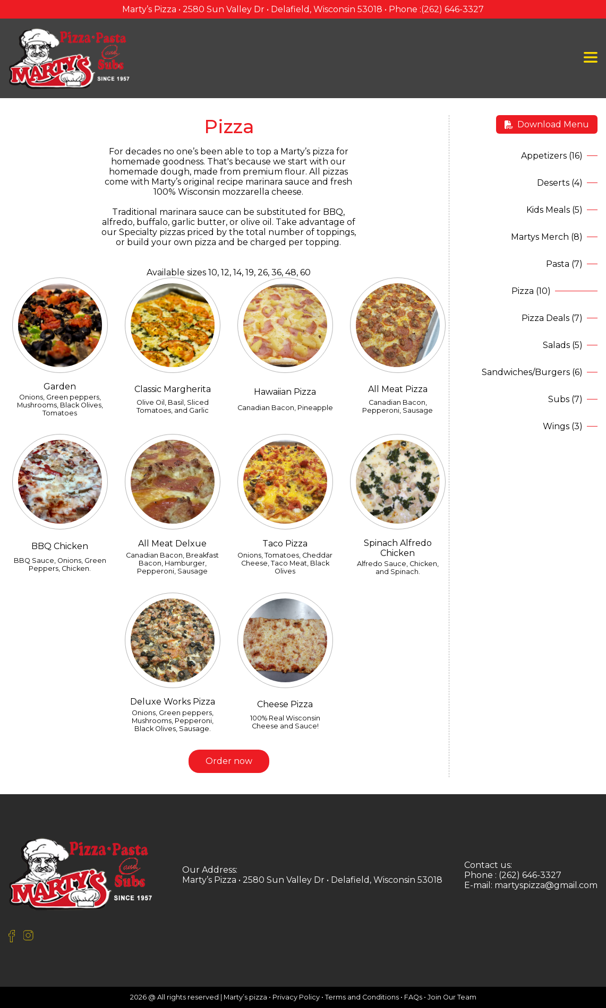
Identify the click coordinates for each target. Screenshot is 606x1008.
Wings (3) (563, 426)
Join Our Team (452, 997)
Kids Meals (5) (554, 210)
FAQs (413, 997)
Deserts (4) (560, 183)
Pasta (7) (564, 264)
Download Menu (547, 124)
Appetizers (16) (552, 156)
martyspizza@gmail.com (546, 885)
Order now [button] (229, 761)
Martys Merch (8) (547, 237)
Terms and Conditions (362, 997)
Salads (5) (563, 345)
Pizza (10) (531, 291)
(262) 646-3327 (452, 9)
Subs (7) (565, 399)
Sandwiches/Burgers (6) (532, 372)
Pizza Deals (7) (552, 318)
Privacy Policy (296, 997)
